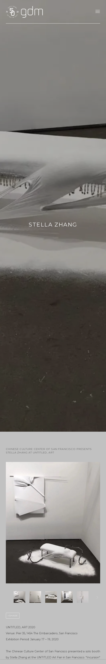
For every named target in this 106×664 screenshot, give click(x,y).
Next (97, 598)
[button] (19, 597)
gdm (33, 11)
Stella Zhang (53, 224)
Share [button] (13, 615)
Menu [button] (97, 12)
